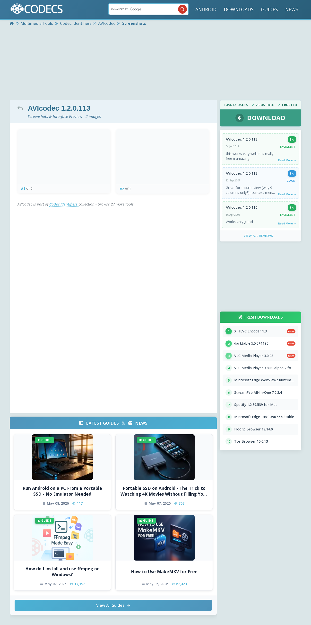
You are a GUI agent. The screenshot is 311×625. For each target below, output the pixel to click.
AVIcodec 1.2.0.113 (241, 139)
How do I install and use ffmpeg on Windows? (62, 572)
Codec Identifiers (63, 204)
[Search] (148, 9)
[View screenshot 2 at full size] (162, 156)
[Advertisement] (155, 64)
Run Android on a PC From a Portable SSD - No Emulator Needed (62, 491)
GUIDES (269, 9)
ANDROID (205, 9)
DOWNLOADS (239, 9)
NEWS (291, 9)
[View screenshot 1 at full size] (63, 156)
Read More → (287, 160)
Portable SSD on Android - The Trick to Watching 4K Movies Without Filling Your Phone (164, 491)
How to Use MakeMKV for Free (164, 571)
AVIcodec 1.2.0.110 (241, 208)
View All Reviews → (260, 237)
